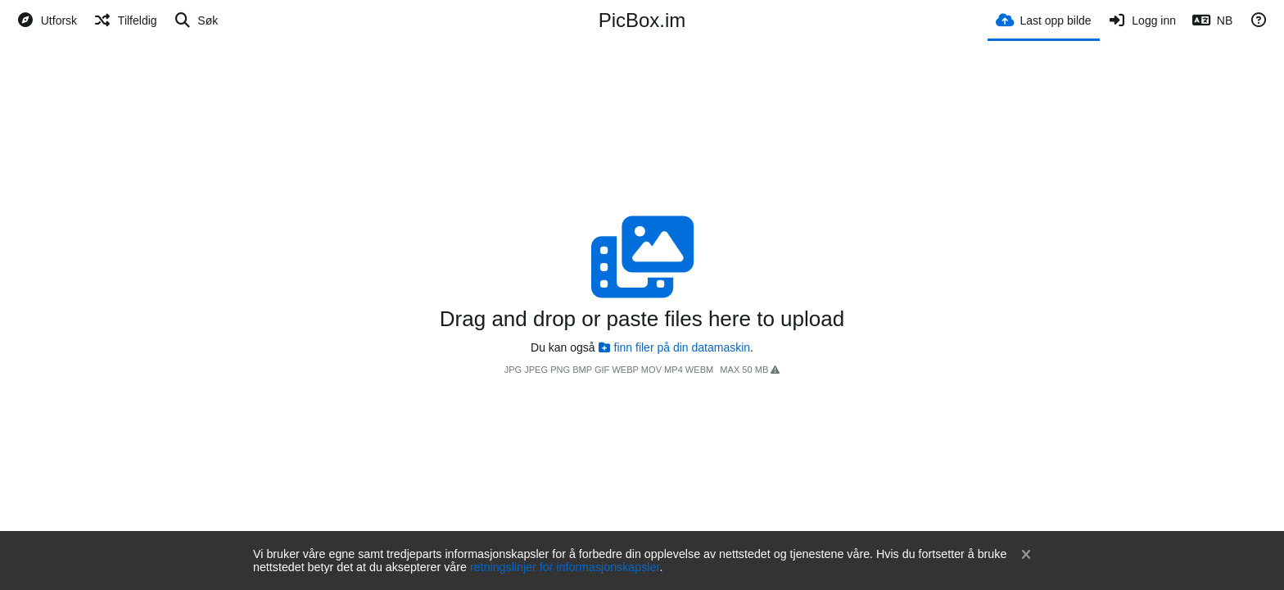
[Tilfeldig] (124, 20)
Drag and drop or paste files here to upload (642, 318)
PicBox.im (642, 20)
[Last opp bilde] (1044, 19)
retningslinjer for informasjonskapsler (565, 567)
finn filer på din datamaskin (675, 347)
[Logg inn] (1142, 20)
